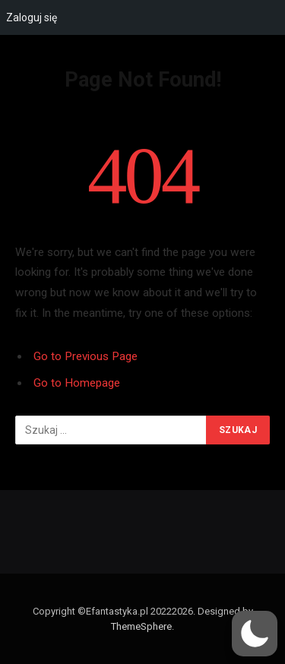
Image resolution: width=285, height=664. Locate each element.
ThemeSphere (141, 626)
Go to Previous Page (85, 356)
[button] (254, 633)
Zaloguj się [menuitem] (31, 17)
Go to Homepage (76, 383)
